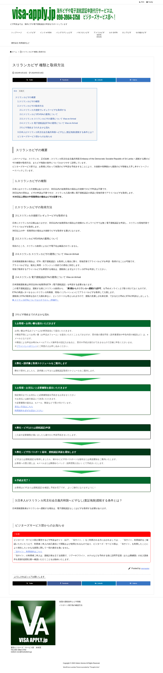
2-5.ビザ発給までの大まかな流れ (35, 127)
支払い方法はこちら (24, 407)
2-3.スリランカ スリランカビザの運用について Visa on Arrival (48, 119)
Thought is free (94, 667)
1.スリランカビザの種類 (28, 101)
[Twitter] (30, 80)
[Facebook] (64, 80)
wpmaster (145, 568)
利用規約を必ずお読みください (29, 410)
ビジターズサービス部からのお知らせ (34, 136)
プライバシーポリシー (27, 346)
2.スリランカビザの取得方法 (30, 106)
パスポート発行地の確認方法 (70, 605)
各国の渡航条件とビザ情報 (70, 602)
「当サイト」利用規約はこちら (28, 551)
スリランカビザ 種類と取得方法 (34, 52)
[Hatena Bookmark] (133, 80)
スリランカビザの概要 (25, 97)
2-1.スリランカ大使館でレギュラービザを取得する (43, 110)
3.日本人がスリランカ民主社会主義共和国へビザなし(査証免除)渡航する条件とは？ (55, 132)
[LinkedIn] (99, 80)
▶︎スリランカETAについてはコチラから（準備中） (35, 300)
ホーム (14, 52)
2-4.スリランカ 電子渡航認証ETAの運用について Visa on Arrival (49, 123)
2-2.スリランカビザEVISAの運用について (39, 114)
